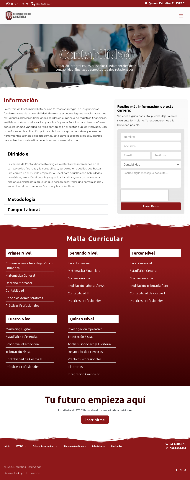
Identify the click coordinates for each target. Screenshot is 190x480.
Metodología (21, 199)
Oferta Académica (45, 446)
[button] (181, 15)
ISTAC (21, 446)
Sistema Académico (74, 446)
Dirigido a (18, 154)
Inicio (7, 446)
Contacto (116, 446)
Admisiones (98, 446)
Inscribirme (95, 419)
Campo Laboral (24, 209)
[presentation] (144, 195)
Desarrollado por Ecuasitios (22, 473)
